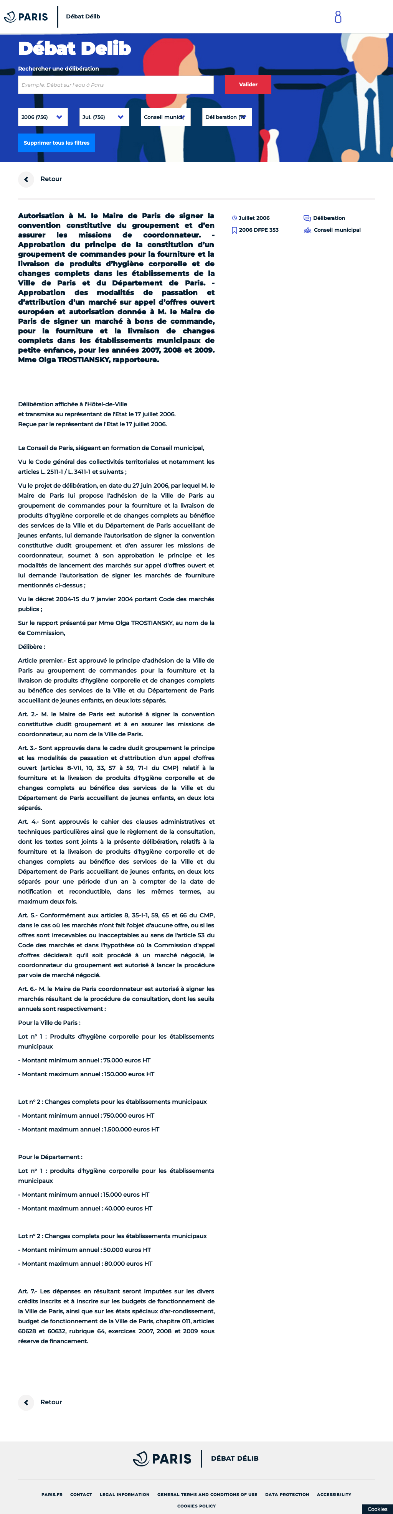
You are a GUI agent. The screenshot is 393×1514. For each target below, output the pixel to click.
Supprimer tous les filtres (56, 143)
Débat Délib (235, 1458)
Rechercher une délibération (58, 69)
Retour (40, 180)
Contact (81, 1494)
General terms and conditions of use (207, 1494)
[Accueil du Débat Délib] (54, 16)
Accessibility (334, 1494)
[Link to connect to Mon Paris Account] (338, 16)
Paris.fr (52, 1494)
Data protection (287, 1494)
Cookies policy (196, 1506)
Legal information (125, 1494)
